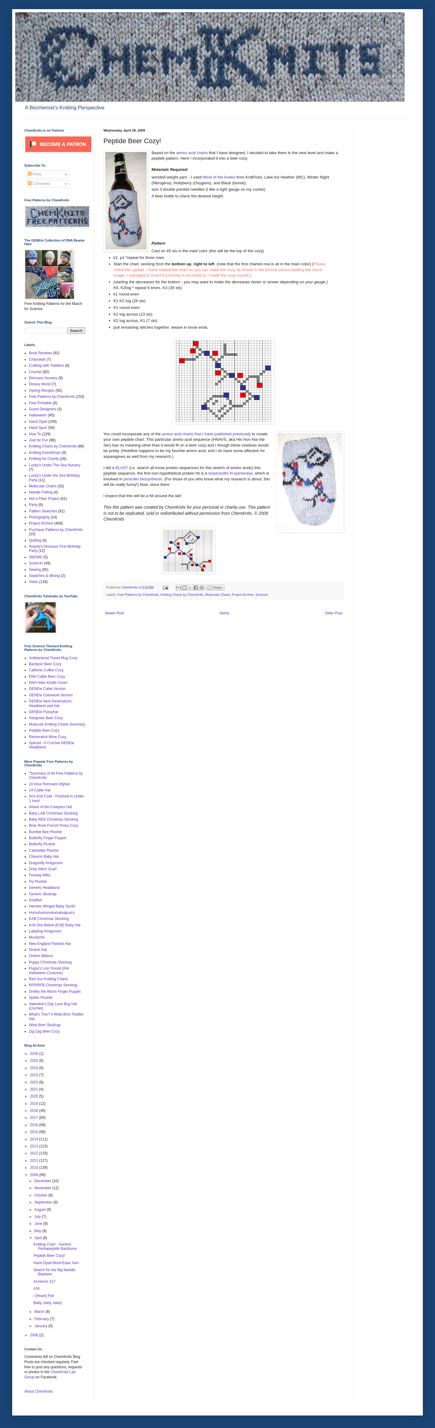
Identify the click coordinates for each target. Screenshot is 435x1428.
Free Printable (40, 403)
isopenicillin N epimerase (230, 473)
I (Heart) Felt (43, 1296)
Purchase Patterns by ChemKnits (56, 530)
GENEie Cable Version (47, 689)
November (43, 1188)
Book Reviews (40, 353)
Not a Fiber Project (44, 499)
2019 (34, 1103)
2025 (34, 1061)
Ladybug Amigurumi (45, 931)
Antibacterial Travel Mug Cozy (53, 658)
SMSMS (35, 557)
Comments (39, 184)
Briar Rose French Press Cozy (53, 825)
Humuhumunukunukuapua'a (52, 912)
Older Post (333, 613)
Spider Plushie (40, 997)
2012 (34, 1153)
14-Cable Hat (39, 790)
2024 (34, 1068)
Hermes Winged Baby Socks (52, 906)
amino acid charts (191, 152)
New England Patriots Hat (50, 944)
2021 (34, 1089)
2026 (34, 1054)
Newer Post (114, 613)
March (40, 1312)
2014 (34, 1139)
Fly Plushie (38, 881)
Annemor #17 (44, 1281)
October (41, 1195)
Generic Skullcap (43, 894)
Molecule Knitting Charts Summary (57, 724)
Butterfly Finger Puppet (47, 838)
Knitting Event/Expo (45, 453)
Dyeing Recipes (41, 390)
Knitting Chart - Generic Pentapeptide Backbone (55, 1246)
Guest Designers (42, 409)
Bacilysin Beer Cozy (45, 664)
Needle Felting (40, 492)
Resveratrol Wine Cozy (47, 737)
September (43, 1202)
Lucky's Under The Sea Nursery (54, 465)
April (38, 1238)
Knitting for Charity (44, 459)
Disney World (39, 384)
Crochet (35, 372)
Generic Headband (44, 887)
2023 (34, 1075)
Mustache (37, 937)
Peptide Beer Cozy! (49, 1255)
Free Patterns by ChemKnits (138, 594)
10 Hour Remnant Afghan (49, 784)
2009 (34, 1175)
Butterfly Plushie (42, 844)
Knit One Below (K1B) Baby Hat (54, 925)
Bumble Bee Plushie (45, 832)
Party (33, 505)
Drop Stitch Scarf (43, 869)
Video (33, 582)
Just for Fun (38, 440)
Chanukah (37, 359)
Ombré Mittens (41, 956)
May (38, 1231)
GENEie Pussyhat (43, 712)
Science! (262, 594)
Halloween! (38, 415)
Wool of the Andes (219, 177)
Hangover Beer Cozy (46, 718)
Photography (39, 517)
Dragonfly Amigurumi (46, 863)
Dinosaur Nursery (43, 378)
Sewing (35, 569)
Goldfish (35, 900)
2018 (34, 1110)
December (43, 1181)
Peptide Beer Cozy (44, 730)
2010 (34, 1167)
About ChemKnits (38, 1391)
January (41, 1326)
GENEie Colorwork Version (51, 695)
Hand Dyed (38, 421)
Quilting (35, 540)
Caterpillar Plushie (43, 850)
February (42, 1319)
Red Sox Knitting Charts (48, 979)
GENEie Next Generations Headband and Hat (50, 703)
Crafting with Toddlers (46, 365)
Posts (34, 174)
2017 (34, 1117)
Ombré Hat (38, 950)
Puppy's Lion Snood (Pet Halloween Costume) (49, 970)
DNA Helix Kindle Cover (48, 682)
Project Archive (243, 594)
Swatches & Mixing (44, 576)
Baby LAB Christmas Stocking (53, 813)
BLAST (122, 467)
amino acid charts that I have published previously (206, 434)
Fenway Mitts (39, 875)
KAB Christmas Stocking (49, 919)
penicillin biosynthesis (143, 479)
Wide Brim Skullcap (45, 1025)
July (38, 1216)
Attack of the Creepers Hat (50, 807)
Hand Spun (38, 428)
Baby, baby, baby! (47, 1303)
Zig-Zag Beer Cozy (44, 1031)
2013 (34, 1146)
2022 (34, 1082)
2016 (34, 1125)
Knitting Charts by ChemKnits (181, 594)
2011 (34, 1160)
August (40, 1209)
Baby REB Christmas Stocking (53, 819)
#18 (36, 1288)
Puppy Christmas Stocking (50, 962)
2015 (34, 1132)
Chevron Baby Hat (44, 856)
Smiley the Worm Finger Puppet (55, 991)
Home (224, 613)
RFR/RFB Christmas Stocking (53, 985)
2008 (34, 1335)
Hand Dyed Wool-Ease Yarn (56, 1263)
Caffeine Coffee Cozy (46, 670)
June (38, 1223)
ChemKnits (129, 587)
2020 (34, 1096)
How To (35, 434)
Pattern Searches (43, 511)
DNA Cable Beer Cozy (47, 676)
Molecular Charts (217, 594)
